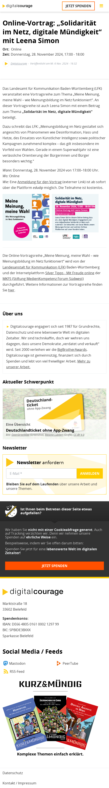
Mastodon (17, 663)
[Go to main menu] (101, 6)
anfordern (40, 462)
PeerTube (70, 663)
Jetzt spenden (78, 6)
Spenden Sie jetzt (19, 549)
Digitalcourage (19, 63)
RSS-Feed (17, 671)
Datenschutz (13, 773)
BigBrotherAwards (72, 349)
